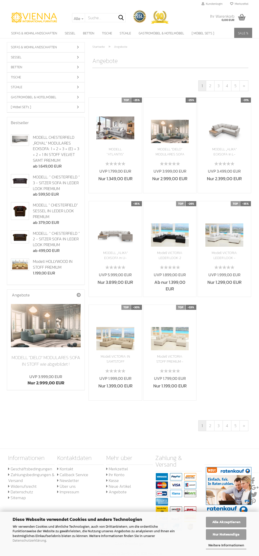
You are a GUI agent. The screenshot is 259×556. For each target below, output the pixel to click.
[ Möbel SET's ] (203, 33)
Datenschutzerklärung (29, 540)
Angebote (116, 492)
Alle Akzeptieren (226, 522)
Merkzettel (239, 4)
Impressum (68, 492)
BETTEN (88, 33)
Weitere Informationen (226, 545)
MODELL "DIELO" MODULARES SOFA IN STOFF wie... (170, 152)
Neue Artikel (118, 486)
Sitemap (17, 498)
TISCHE (107, 33)
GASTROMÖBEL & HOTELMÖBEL (161, 33)
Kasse (112, 480)
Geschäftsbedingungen (30, 469)
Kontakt (65, 469)
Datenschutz (20, 492)
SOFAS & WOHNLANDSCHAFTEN (34, 33)
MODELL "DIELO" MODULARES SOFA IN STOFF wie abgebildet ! (46, 360)
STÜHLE (125, 33)
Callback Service (72, 475)
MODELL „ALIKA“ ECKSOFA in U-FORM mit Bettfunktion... (115, 255)
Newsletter (68, 480)
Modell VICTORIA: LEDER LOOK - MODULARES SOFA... (224, 255)
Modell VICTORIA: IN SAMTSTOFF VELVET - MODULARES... (115, 359)
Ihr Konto (115, 475)
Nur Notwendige (226, 534)
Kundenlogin (212, 4)
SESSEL (70, 33)
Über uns (66, 486)
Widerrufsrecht (22, 486)
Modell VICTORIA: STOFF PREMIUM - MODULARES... (169, 359)
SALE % (243, 33)
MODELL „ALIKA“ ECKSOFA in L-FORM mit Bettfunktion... (224, 152)
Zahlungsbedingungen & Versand (31, 477)
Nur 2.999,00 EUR (46, 380)
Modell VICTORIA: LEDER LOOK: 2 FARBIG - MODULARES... (170, 255)
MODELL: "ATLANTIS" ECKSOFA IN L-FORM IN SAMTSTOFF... (115, 152)
